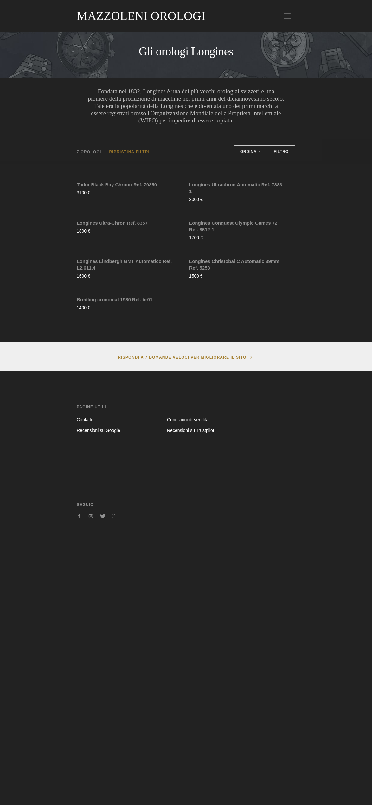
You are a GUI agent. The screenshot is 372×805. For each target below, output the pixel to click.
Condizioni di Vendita (187, 671)
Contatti (84, 671)
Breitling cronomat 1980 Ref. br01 (114, 551)
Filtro (281, 151)
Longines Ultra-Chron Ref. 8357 (112, 349)
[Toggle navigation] (287, 16)
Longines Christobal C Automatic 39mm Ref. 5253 (234, 453)
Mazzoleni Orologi (141, 15)
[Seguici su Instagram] (90, 767)
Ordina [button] (249, 151)
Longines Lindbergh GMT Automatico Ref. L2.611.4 (124, 453)
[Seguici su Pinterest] (113, 767)
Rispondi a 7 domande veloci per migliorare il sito (182, 609)
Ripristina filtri (129, 152)
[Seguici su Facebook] (79, 767)
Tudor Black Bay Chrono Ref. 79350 (117, 247)
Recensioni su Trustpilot (190, 681)
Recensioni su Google (98, 681)
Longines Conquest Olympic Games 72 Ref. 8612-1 (233, 352)
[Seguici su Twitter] (102, 767)
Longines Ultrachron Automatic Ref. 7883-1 (236, 251)
